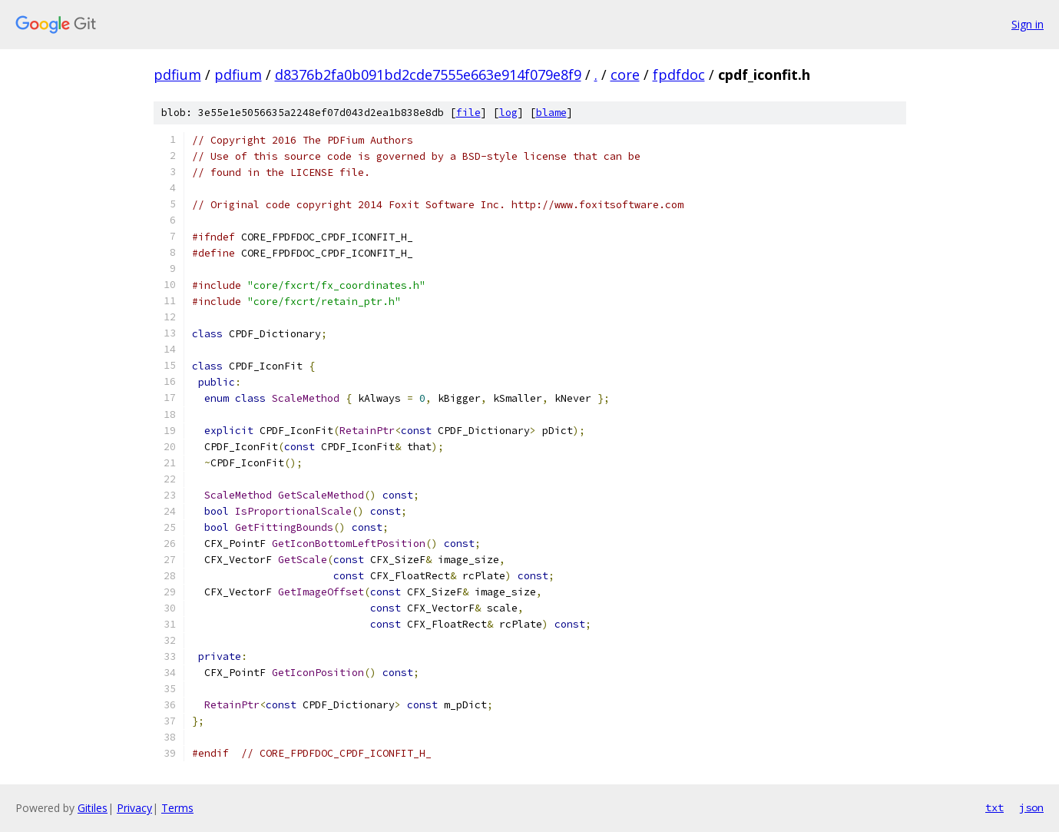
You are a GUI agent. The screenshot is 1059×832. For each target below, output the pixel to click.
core (625, 74)
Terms (177, 808)
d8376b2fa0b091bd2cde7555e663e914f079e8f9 (428, 74)
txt (994, 807)
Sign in (1027, 24)
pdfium (177, 74)
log (508, 112)
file (468, 112)
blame (551, 112)
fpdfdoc (679, 74)
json (1031, 807)
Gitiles (93, 808)
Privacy (134, 808)
